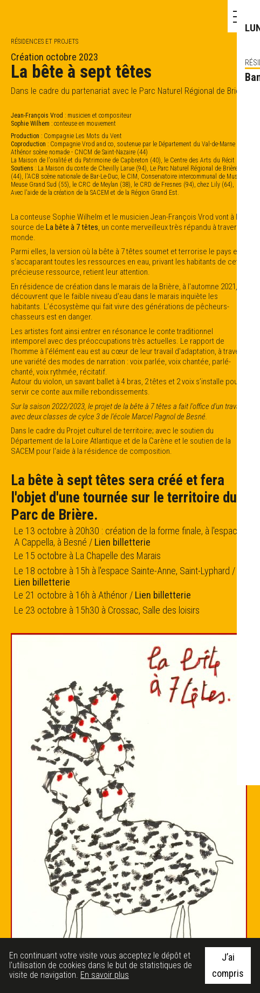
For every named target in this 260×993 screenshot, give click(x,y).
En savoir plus (104, 975)
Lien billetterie (122, 542)
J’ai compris (228, 965)
